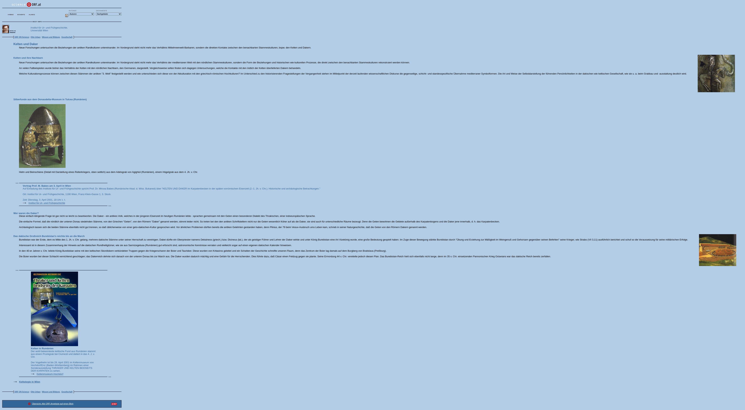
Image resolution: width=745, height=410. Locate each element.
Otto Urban (35, 37)
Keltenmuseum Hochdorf (50, 374)
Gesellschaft (66, 37)
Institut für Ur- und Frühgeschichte (46, 203)
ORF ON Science (21, 37)
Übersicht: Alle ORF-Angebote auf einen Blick (52, 404)
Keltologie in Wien (29, 381)
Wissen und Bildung (51, 37)
